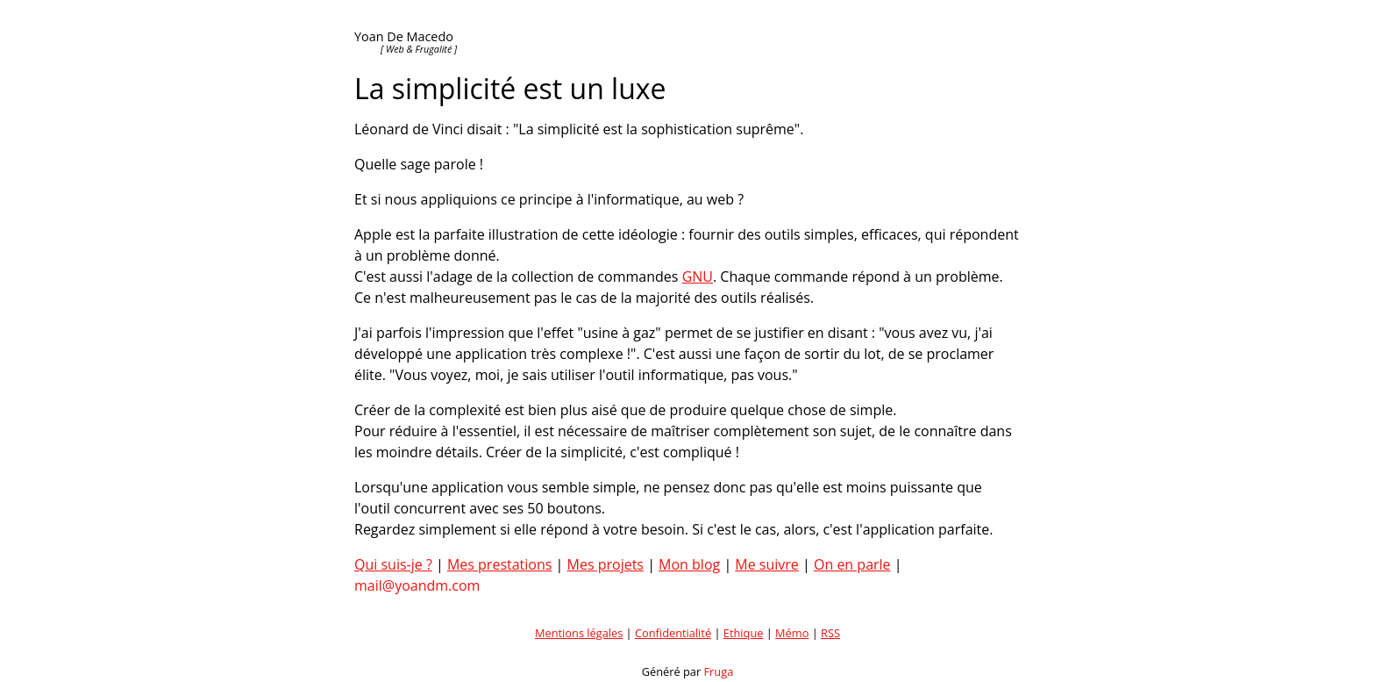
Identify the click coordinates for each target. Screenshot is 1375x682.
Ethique (743, 633)
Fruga (719, 671)
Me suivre (767, 564)
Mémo (792, 633)
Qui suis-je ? (393, 564)
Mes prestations (499, 564)
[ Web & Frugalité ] (419, 48)
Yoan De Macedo (403, 36)
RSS (830, 633)
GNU (697, 276)
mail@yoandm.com (417, 585)
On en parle (852, 564)
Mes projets (605, 564)
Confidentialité (673, 633)
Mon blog (689, 564)
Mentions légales (579, 633)
